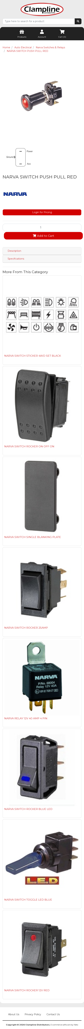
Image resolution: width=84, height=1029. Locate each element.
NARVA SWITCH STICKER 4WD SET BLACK (32, 355)
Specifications (16, 258)
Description (14, 250)
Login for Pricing (42, 212)
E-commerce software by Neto (64, 1025)
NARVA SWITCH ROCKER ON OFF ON (29, 446)
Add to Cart (43, 235)
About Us (13, 1014)
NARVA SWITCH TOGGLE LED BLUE (28, 899)
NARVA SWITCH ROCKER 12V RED (27, 990)
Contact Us (53, 1014)
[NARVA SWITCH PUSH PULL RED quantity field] (42, 227)
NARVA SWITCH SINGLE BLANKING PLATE (32, 537)
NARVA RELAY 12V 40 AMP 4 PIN (25, 718)
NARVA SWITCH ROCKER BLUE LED (28, 809)
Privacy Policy (33, 1014)
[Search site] (78, 21)
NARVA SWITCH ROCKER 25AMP (26, 627)
